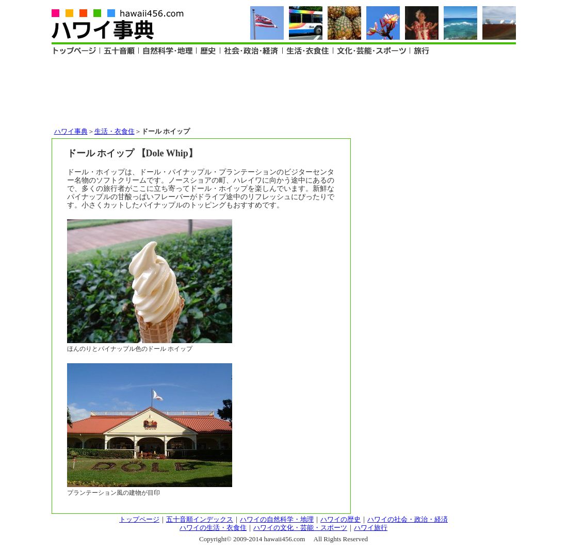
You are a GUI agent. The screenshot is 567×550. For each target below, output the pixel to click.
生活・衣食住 (114, 131)
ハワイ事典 (71, 131)
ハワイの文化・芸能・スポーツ (300, 527)
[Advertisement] (284, 91)
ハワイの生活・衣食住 (213, 527)
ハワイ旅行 (370, 527)
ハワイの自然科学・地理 (277, 519)
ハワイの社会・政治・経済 (407, 519)
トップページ (139, 519)
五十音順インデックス (199, 519)
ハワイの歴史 (340, 519)
